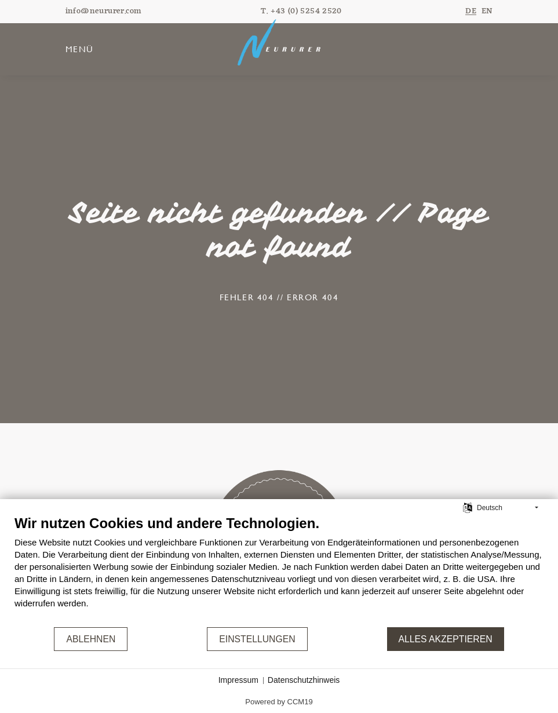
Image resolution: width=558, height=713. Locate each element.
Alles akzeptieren (446, 639)
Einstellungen (257, 639)
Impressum (238, 680)
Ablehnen (90, 639)
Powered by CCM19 (278, 701)
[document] (279, 570)
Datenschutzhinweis (304, 680)
